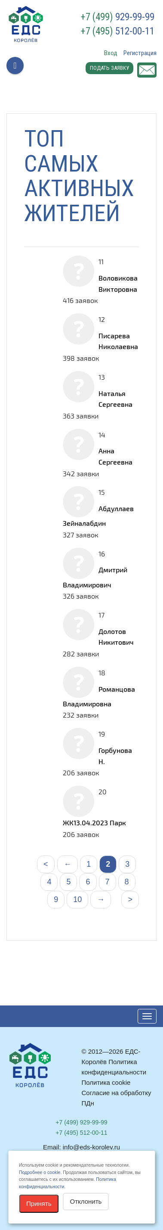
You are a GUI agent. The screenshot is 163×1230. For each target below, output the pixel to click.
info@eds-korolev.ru (91, 1147)
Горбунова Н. (115, 755)
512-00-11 (117, 31)
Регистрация (140, 53)
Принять (39, 1203)
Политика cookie (106, 1082)
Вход (110, 53)
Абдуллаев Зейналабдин (98, 515)
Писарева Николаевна (118, 341)
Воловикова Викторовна (118, 283)
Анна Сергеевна (115, 456)
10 (77, 899)
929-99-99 (117, 17)
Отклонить (86, 1201)
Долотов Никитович (116, 636)
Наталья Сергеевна (115, 399)
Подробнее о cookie (39, 1172)
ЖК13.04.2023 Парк (94, 822)
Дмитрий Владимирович (95, 576)
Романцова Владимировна (99, 696)
